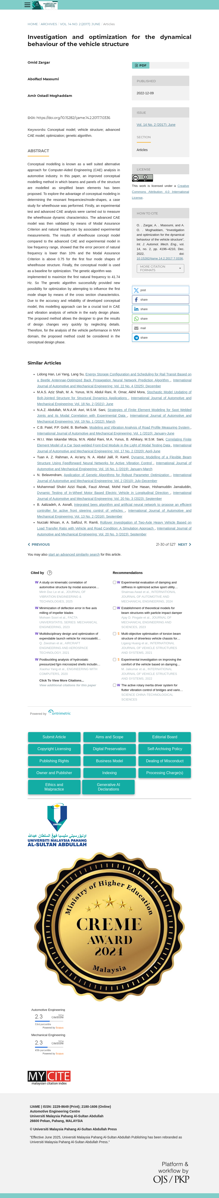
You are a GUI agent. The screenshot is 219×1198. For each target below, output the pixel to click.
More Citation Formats (152, 268)
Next (182, 544)
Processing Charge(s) (164, 773)
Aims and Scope (109, 737)
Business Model (109, 761)
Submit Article (54, 737)
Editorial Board (164, 737)
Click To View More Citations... (61, 680)
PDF (142, 65)
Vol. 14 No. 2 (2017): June (80, 24)
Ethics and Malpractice (54, 787)
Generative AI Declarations (108, 787)
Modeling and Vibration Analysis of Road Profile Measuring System (139, 427)
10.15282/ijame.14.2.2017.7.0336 (160, 258)
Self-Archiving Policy (165, 749)
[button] (160, 290)
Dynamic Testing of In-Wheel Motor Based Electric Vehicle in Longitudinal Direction (103, 493)
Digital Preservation (109, 749)
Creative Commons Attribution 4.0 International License (160, 191)
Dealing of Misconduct (164, 761)
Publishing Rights (54, 761)
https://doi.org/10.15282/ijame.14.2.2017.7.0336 (73, 118)
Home (33, 24)
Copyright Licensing (54, 749)
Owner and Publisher (54, 773)
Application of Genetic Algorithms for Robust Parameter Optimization (117, 475)
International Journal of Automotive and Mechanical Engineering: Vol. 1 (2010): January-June (105, 433)
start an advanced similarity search (74, 554)
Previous (41, 544)
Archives (49, 24)
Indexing (109, 773)
